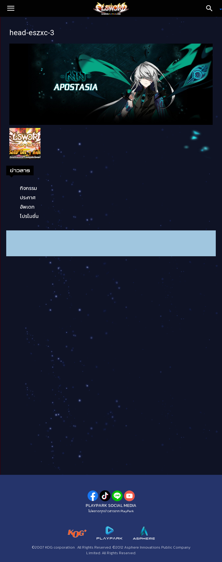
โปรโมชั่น (29, 216)
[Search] (211, 8)
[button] (11, 8)
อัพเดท (27, 206)
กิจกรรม (28, 188)
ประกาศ (27, 197)
